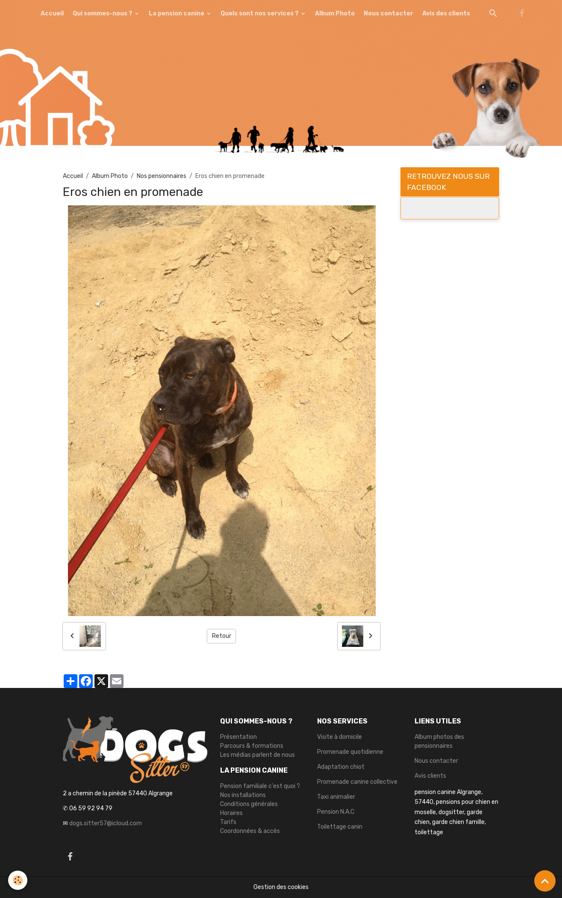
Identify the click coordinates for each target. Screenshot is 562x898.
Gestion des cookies (281, 887)
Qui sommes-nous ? (103, 13)
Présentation (238, 737)
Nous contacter (388, 13)
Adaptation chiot (341, 767)
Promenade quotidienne (350, 752)
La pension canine (177, 13)
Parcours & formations (251, 746)
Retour (221, 636)
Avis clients (430, 775)
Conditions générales (249, 804)
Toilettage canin (339, 826)
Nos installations (243, 795)
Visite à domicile (339, 737)
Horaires (231, 813)
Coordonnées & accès (250, 831)
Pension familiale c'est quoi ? (260, 786)
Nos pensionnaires (161, 176)
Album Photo (335, 13)
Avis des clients (446, 13)
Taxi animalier (336, 796)
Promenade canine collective (357, 781)
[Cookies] (18, 880)
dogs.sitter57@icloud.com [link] (105, 823)
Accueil (52, 13)
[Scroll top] (545, 881)
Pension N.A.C (335, 811)
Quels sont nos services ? (260, 13)
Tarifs (228, 822)
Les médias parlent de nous (257, 755)
